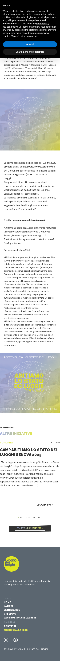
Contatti (10, 626)
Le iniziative (12, 610)
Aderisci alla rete (16, 630)
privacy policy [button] (39, 14)
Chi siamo (10, 614)
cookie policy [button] (42, 23)
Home (7, 602)
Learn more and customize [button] (30, 52)
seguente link (12, 205)
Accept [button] (30, 44)
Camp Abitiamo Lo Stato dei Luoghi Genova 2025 (28, 452)
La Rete (8, 606)
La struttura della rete (20, 617)
